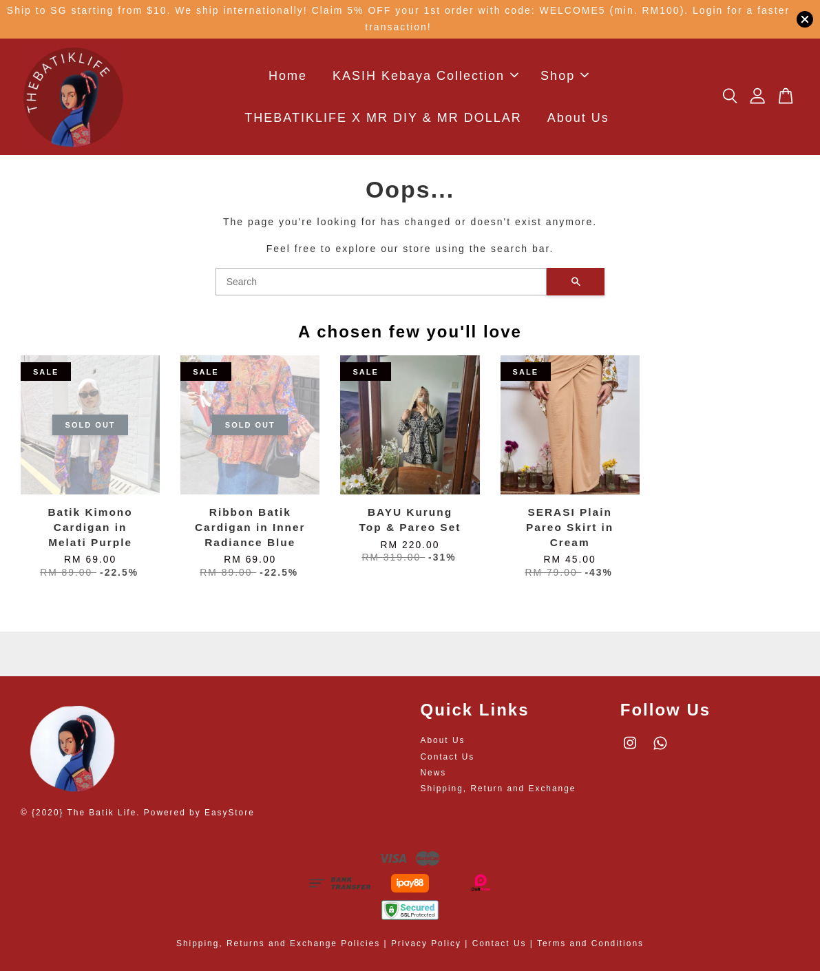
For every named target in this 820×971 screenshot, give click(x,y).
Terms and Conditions (590, 943)
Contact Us (448, 757)
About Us (578, 118)
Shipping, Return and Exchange (498, 788)
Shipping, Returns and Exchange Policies (278, 943)
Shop (564, 76)
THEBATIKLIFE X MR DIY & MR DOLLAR (382, 118)
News (434, 772)
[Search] (381, 281)
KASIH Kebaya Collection (425, 76)
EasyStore (229, 812)
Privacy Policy (426, 943)
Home (288, 76)
